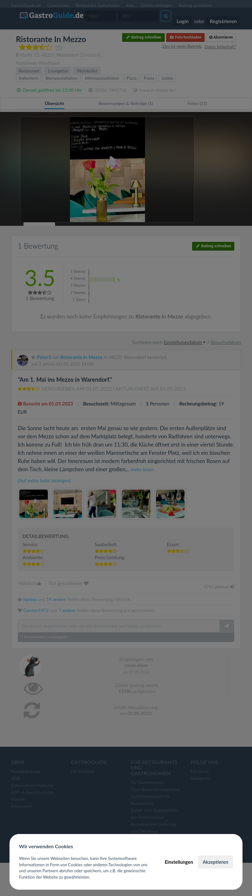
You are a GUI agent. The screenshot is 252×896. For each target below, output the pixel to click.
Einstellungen (179, 862)
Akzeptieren (215, 862)
